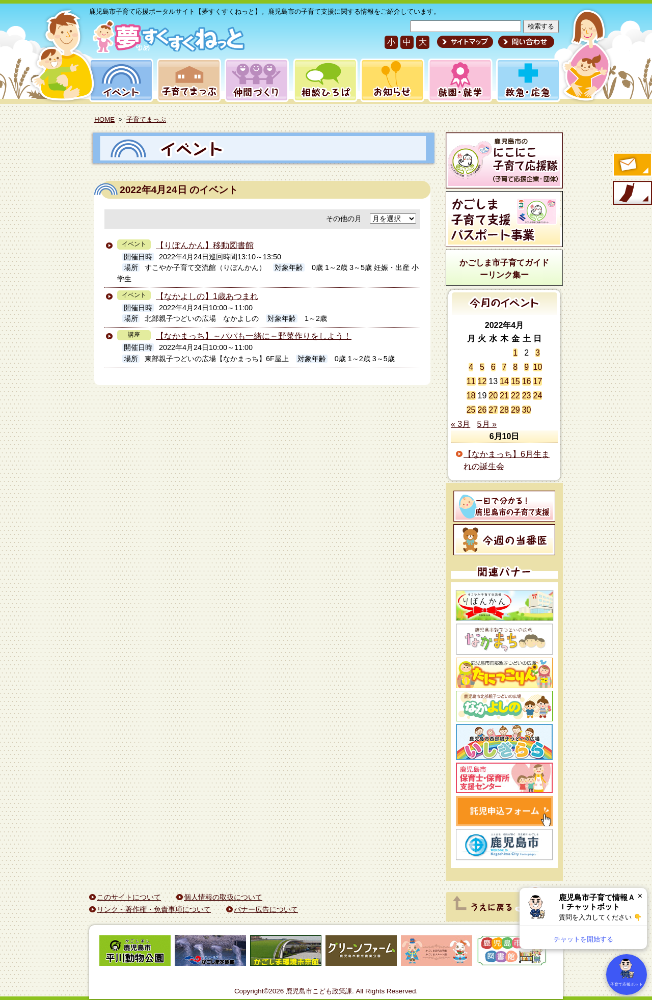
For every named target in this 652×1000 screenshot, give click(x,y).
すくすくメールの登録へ (631, 165)
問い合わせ (525, 42)
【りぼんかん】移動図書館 (205, 245)
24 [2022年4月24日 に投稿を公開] (537, 395)
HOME (104, 119)
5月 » (487, 424)
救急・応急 (527, 80)
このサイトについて (129, 897)
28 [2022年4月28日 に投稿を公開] (504, 410)
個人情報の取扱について (223, 897)
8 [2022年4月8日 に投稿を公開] (515, 367)
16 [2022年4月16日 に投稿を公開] (526, 381)
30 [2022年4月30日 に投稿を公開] (526, 410)
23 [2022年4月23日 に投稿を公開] (526, 395)
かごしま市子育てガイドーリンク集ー (504, 268)
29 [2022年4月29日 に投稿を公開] (515, 410)
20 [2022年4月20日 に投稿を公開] (493, 395)
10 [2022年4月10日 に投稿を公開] (537, 367)
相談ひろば (324, 80)
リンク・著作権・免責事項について (154, 909)
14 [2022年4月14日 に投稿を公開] (504, 381)
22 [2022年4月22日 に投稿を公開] (515, 395)
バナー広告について (266, 909)
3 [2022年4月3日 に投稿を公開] (537, 352)
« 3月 (460, 424)
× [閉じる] (640, 895)
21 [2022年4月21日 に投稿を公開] (504, 395)
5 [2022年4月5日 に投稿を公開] (482, 367)
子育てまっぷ (187, 80)
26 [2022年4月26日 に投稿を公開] (482, 410)
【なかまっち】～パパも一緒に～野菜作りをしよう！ (253, 336)
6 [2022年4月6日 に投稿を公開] (493, 367)
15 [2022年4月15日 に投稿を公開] (515, 381)
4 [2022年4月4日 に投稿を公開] (471, 367)
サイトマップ (465, 42)
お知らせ (390, 80)
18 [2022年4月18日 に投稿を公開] (471, 395)
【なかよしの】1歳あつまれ (207, 296)
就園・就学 (457, 80)
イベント (119, 80)
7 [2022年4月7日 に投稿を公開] (504, 367)
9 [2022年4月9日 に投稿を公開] (526, 367)
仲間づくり (256, 80)
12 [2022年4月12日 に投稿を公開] (482, 381)
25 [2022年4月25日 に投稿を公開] (471, 410)
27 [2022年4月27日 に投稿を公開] (493, 410)
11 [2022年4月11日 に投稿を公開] (471, 381)
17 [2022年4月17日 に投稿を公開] (537, 381)
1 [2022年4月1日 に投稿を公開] (515, 352)
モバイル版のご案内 (631, 193)
